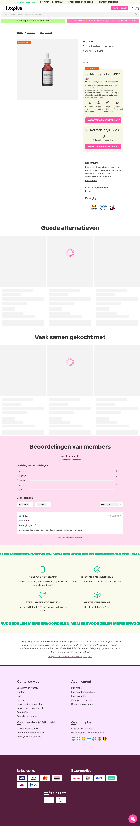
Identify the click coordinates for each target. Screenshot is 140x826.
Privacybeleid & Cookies (29, 736)
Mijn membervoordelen (83, 691)
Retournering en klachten (30, 704)
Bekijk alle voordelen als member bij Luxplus (70, 656)
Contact (21, 691)
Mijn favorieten (79, 695)
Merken (31, 32)
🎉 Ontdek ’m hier (33, 20)
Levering (21, 700)
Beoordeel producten (82, 704)
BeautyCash (23, 712)
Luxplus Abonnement (82, 728)
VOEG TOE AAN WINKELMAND (104, 120)
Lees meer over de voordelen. (101, 96)
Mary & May (46, 32)
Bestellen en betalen (27, 716)
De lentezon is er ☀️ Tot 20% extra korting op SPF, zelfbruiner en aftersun (102, 20)
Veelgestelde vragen (27, 687)
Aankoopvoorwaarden (28, 728)
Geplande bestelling (81, 700)
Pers (19, 695)
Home (20, 32)
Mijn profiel (76, 687)
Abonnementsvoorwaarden (31, 732)
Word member (120, 8)
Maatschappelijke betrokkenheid (87, 732)
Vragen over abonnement (30, 708)
